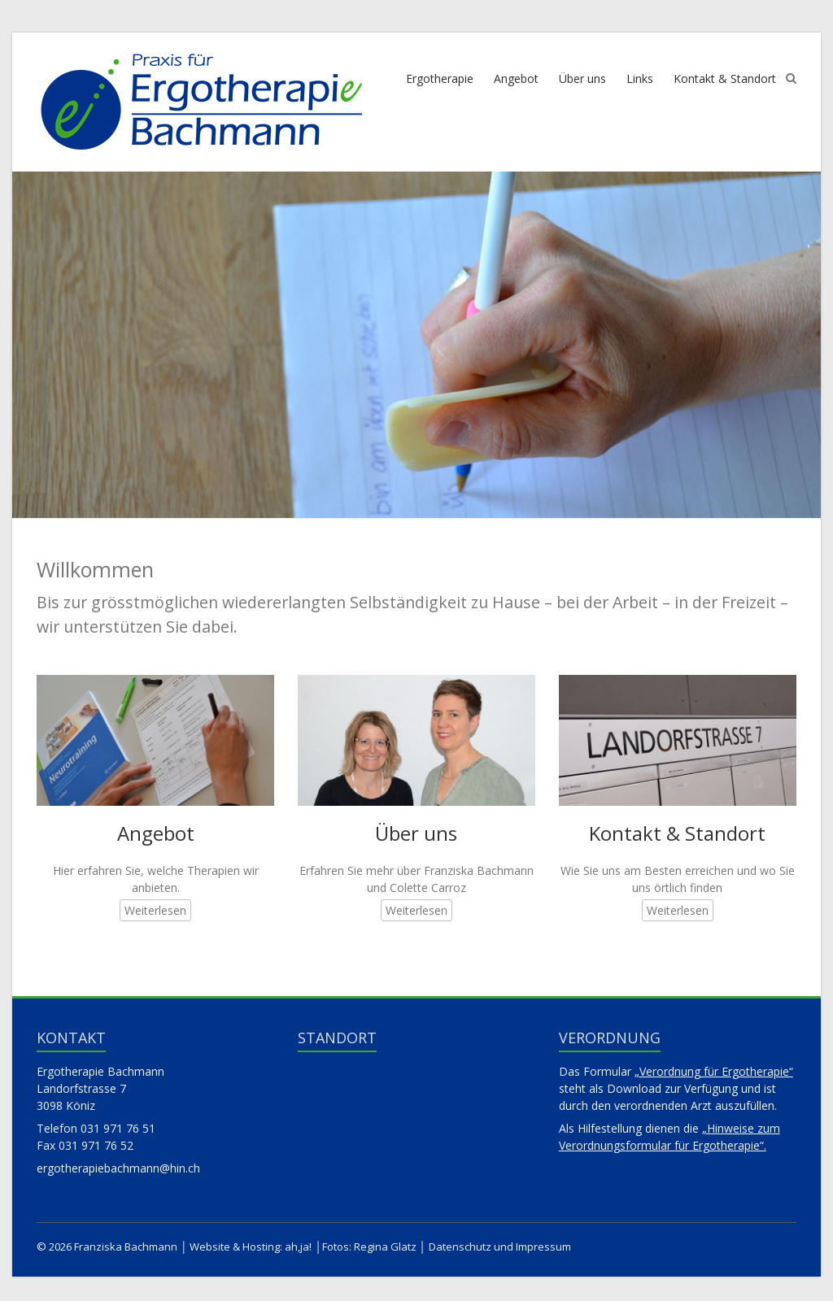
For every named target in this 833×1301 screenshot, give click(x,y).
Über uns (582, 78)
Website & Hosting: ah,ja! (251, 1246)
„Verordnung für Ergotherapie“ (714, 1071)
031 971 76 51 (118, 1128)
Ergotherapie (439, 78)
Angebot (516, 78)
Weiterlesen (155, 910)
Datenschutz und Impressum (500, 1246)
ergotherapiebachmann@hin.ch (118, 1168)
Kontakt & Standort (725, 78)
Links (639, 78)
